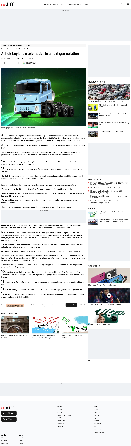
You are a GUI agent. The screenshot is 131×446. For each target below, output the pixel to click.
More (87, 4)
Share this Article (10, 63)
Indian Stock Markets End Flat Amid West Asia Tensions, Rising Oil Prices (107, 202)
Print (82, 304)
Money (64, 4)
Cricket (96, 421)
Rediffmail (60, 409)
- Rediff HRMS (61, 421)
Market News (5, 443)
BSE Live (4, 438)
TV (82, 4)
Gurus (79, 4)
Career (21, 443)
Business (10, 49)
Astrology (97, 429)
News (55, 4)
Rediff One (60, 412)
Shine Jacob (7, 58)
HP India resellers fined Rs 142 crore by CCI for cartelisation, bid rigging (107, 192)
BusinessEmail (72, 4)
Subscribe (71, 305)
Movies (96, 415)
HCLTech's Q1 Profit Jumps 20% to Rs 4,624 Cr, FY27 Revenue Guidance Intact (109, 184)
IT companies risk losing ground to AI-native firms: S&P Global (108, 197)
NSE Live (4, 441)
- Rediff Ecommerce (63, 418)
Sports (96, 418)
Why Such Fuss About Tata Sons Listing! (105, 188)
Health (21, 438)
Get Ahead (97, 423)
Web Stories (94, 266)
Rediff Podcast (99, 432)
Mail (49, 4)
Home (46, 4)
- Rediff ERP (60, 426)
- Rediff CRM (60, 423)
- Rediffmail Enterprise (64, 415)
